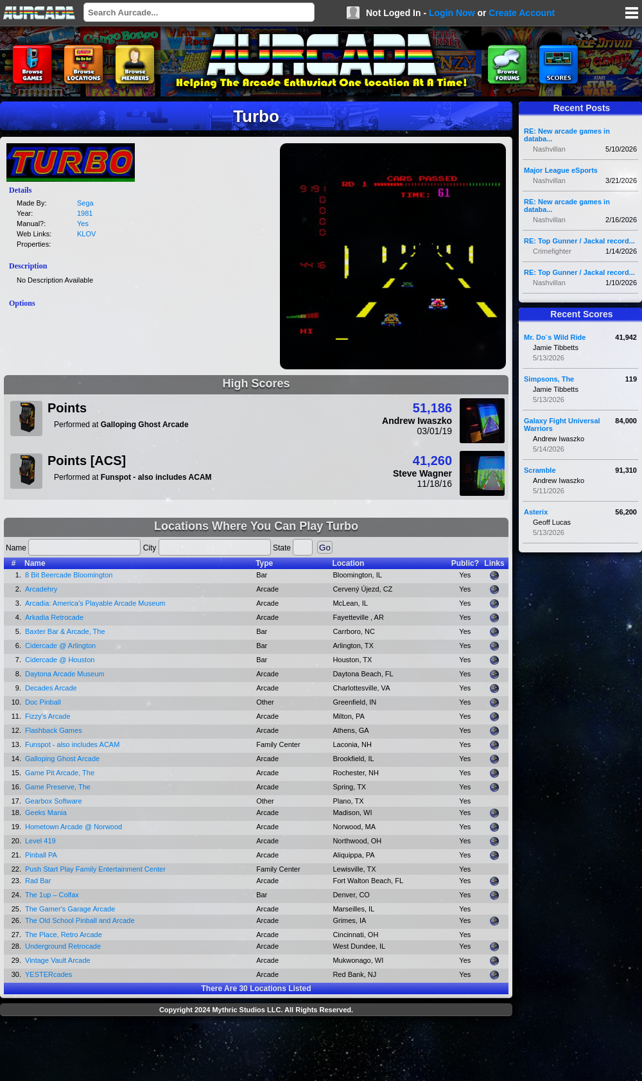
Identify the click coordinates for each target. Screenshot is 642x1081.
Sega (85, 203)
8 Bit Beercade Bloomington (68, 575)
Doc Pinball (43, 702)
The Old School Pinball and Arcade (80, 920)
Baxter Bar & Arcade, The (65, 631)
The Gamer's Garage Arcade (70, 909)
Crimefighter (552, 251)
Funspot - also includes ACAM (72, 744)
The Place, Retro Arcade (63, 934)
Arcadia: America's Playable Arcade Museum (95, 603)
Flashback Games (53, 730)
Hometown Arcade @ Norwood (73, 827)
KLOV (86, 234)
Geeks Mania (46, 812)
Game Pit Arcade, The (59, 773)
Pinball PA (41, 855)
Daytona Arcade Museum (65, 674)
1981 (84, 213)
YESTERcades (48, 974)
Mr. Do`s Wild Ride (555, 337)
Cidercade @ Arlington (60, 645)
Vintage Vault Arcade (58, 960)
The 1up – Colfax (52, 895)
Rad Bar (38, 880)
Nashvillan (549, 149)
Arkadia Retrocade (54, 617)
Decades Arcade (51, 688)
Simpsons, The (549, 379)
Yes (83, 223)
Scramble (540, 470)
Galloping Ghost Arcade (62, 758)
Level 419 (40, 841)
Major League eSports (561, 170)
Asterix (536, 512)
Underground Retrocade (63, 946)
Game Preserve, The (58, 787)
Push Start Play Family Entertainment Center (95, 869)
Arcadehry (41, 589)
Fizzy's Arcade (48, 716)
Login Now (452, 13)
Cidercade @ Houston (59, 660)
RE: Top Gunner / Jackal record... (579, 241)
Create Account (522, 13)
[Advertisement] (256, 1050)
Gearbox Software (53, 801)
